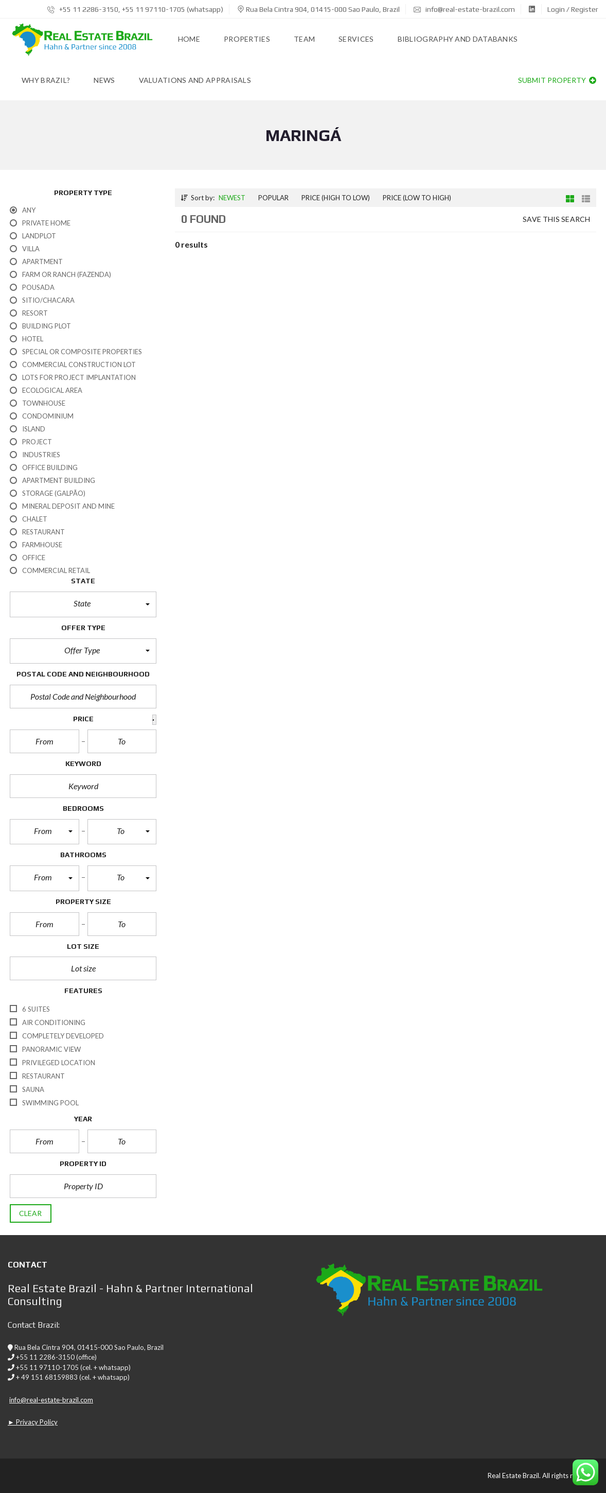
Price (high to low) (335, 198)
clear (30, 1213)
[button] (83, 604)
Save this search (556, 219)
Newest (232, 198)
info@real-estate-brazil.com (464, 9)
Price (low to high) (417, 198)
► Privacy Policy (33, 1422)
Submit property (557, 80)
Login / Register (572, 9)
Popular (273, 198)
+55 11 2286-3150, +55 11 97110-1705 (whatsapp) (135, 9)
